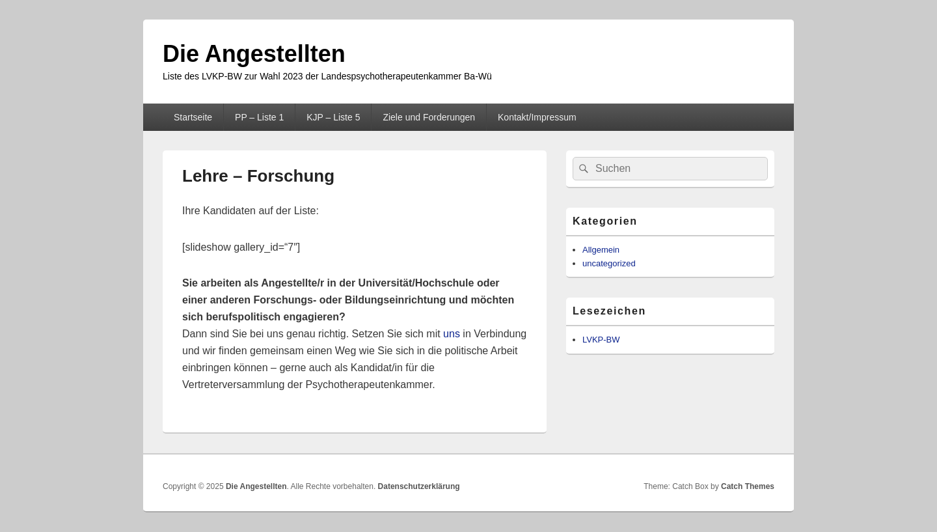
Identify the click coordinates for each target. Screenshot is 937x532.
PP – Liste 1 (259, 117)
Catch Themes (747, 486)
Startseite (193, 117)
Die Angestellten (254, 53)
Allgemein (600, 250)
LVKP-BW (601, 339)
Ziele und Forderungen (429, 117)
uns (453, 333)
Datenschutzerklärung (419, 486)
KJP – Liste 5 (333, 117)
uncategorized (609, 263)
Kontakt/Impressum (537, 117)
